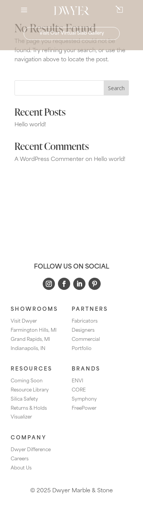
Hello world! (30, 125)
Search (116, 88)
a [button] (24, 11)
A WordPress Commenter (49, 159)
